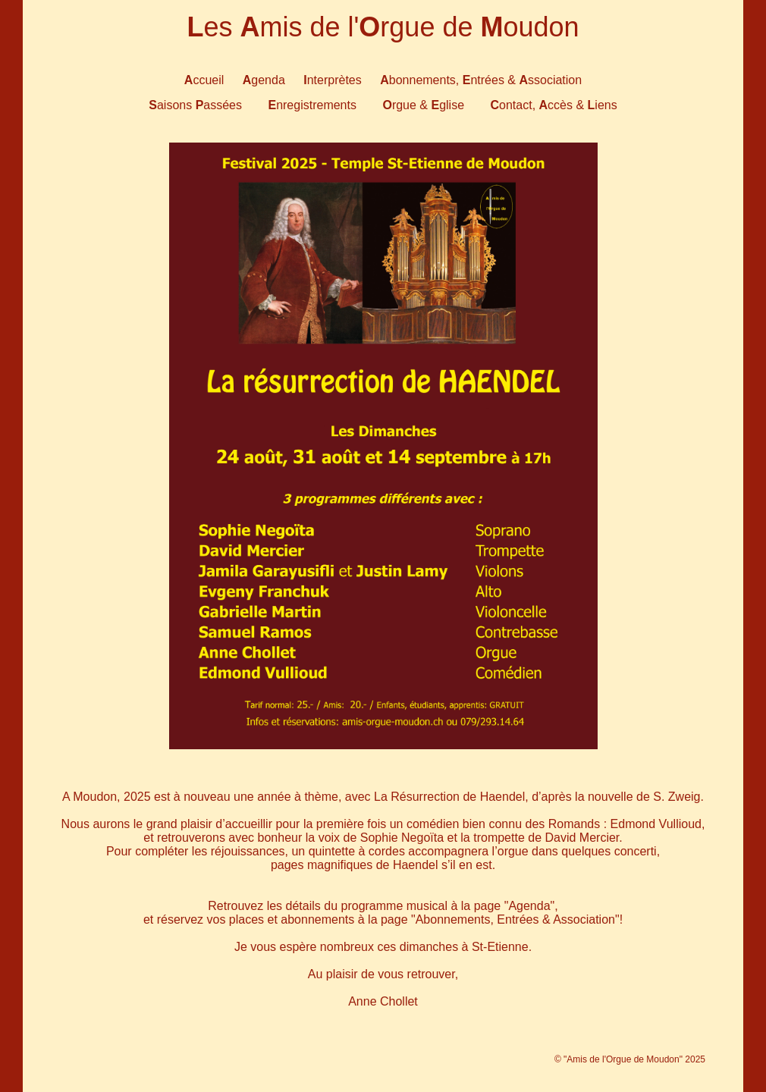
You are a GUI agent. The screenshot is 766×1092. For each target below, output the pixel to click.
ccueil (204, 80)
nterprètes (332, 80)
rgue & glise (423, 105)
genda (264, 80)
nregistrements (312, 105)
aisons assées (195, 105)
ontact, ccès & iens (554, 105)
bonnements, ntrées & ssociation (481, 80)
